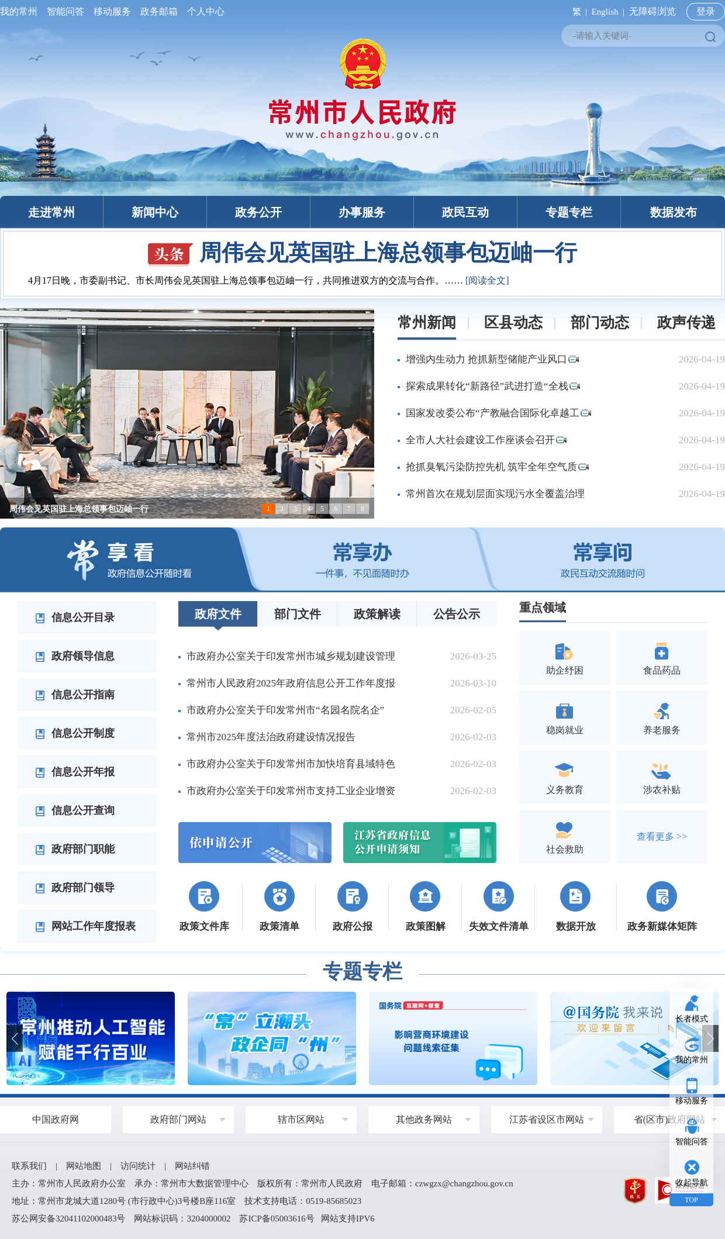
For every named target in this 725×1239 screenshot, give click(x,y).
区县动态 (513, 322)
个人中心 (203, 11)
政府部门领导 (75, 887)
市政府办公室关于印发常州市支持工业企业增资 (291, 790)
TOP (691, 1200)
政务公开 (258, 212)
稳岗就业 (565, 717)
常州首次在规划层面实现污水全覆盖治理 (495, 493)
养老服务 (662, 717)
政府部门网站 (178, 1119)
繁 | (577, 11)
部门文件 (297, 614)
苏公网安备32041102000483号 (68, 1218)
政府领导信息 (75, 656)
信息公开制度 (75, 733)
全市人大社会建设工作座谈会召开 (486, 440)
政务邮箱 (159, 11)
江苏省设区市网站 (546, 1119)
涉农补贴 (662, 777)
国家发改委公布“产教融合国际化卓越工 (498, 413)
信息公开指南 (75, 694)
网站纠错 (192, 1166)
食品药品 (662, 657)
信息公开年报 (75, 772)
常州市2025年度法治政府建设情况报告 (271, 737)
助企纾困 (565, 657)
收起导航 (691, 1182)
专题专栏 (569, 212)
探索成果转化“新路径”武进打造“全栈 (493, 386)
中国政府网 (55, 1119)
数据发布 (673, 212)
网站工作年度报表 (85, 926)
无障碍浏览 (652, 11)
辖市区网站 (301, 1119)
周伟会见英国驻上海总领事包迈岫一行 (362, 252)
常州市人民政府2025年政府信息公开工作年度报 (291, 683)
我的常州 (21, 11)
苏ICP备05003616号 (276, 1218)
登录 (705, 11)
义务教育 (565, 777)
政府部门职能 (75, 849)
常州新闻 (427, 322)
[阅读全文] (487, 280)
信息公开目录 (75, 617)
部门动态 (600, 322)
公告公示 (456, 614)
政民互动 (465, 212)
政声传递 (686, 322)
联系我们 (29, 1166)
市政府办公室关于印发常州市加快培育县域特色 (291, 763)
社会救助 (565, 836)
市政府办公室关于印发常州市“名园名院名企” (285, 710)
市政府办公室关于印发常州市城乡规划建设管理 (291, 656)
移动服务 (112, 11)
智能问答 (65, 11)
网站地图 (83, 1166)
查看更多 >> (662, 836)
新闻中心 (155, 212)
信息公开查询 (75, 810)
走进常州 (51, 212)
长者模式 (691, 1018)
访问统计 (138, 1166)
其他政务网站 (424, 1119)
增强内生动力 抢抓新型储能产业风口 (492, 359)
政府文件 (218, 614)
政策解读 (377, 614)
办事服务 (362, 212)
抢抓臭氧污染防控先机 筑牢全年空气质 (497, 466)
